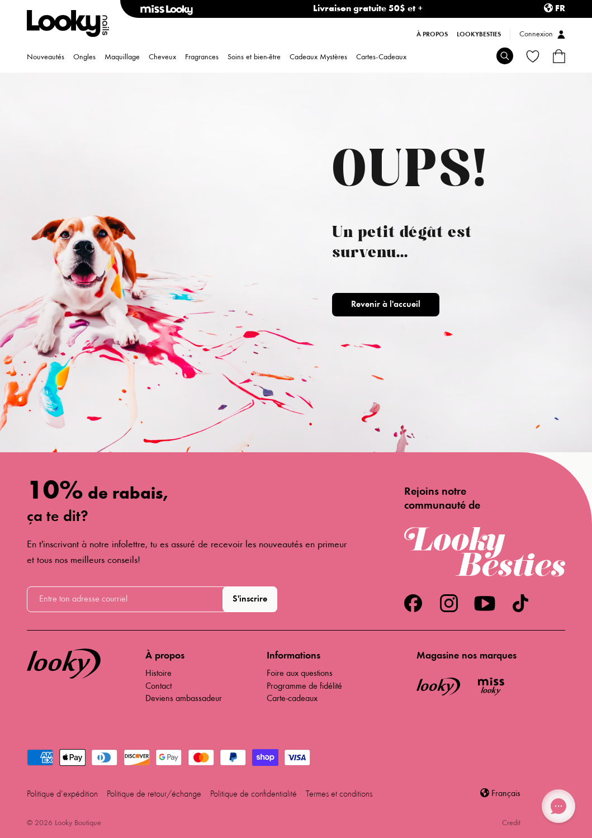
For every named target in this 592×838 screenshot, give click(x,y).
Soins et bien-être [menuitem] (254, 58)
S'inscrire (250, 599)
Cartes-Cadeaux (381, 58)
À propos (432, 34)
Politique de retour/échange (154, 794)
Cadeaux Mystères (318, 58)
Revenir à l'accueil (385, 304)
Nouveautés (45, 58)
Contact (158, 686)
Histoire (158, 673)
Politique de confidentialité (253, 794)
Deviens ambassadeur (183, 698)
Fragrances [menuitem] (202, 58)
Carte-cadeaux (292, 698)
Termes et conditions (339, 794)
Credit (511, 823)
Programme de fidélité (304, 686)
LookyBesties (479, 34)
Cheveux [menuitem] (162, 58)
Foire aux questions (300, 673)
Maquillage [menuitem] (122, 58)
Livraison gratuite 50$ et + (368, 8)
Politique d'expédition (62, 794)
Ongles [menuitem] (84, 58)
